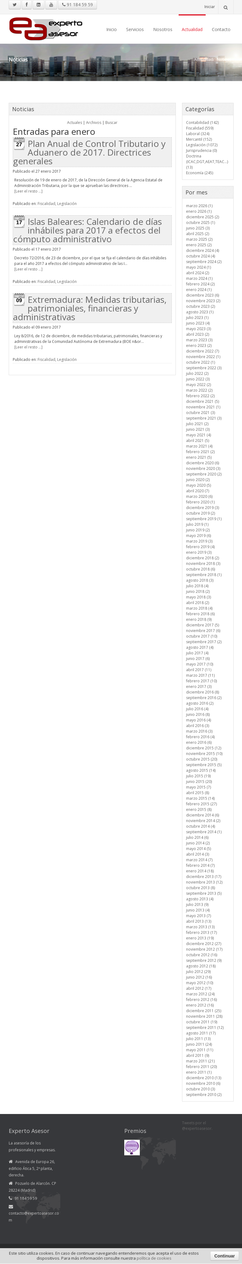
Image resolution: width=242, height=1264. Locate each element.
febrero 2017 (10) (201, 681)
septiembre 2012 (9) (203, 960)
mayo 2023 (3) (198, 328)
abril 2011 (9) (197, 1055)
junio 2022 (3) (198, 379)
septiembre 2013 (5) (203, 893)
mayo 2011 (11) (199, 1050)
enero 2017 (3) (199, 686)
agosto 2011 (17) (201, 1033)
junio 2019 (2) (198, 530)
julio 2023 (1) (197, 317)
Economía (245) (199, 172)
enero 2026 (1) (199, 211)
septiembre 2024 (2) (203, 261)
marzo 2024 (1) (199, 278)
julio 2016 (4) (197, 709)
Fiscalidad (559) (199, 128)
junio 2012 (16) (199, 977)
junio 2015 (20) (199, 781)
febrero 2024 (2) (200, 284)
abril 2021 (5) (197, 440)
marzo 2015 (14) (200, 798)
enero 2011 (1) (199, 1072)
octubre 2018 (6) (200, 569)
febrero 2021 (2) (200, 451)
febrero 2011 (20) (201, 1066)
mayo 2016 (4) (198, 720)
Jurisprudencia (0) (201, 150)
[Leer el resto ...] (28, 191)
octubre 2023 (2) (200, 306)
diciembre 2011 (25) (203, 1010)
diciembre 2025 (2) (202, 217)
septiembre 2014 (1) (203, 831)
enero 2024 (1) (199, 289)
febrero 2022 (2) (200, 395)
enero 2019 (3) (199, 552)
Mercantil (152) (199, 139)
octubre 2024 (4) (200, 256)
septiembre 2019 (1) (203, 518)
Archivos (93, 122)
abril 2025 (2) (197, 233)
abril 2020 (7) (197, 490)
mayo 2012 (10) (199, 982)
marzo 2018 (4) (199, 608)
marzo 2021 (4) (199, 446)
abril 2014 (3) (197, 854)
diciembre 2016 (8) (202, 692)
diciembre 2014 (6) (202, 815)
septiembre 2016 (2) (203, 697)
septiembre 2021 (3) (203, 418)
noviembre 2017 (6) (203, 630)
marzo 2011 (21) (200, 1061)
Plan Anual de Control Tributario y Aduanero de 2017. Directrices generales (89, 152)
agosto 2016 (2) (199, 703)
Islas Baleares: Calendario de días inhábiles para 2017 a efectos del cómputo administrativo (87, 230)
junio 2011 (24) (199, 1044)
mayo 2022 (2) (198, 384)
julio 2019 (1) (197, 524)
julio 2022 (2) (197, 373)
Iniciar (209, 6)
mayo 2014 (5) (198, 848)
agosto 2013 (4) (199, 899)
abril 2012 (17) (198, 988)
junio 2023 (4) (198, 323)
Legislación (67, 203)
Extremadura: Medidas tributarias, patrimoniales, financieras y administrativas (90, 308)
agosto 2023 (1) (199, 312)
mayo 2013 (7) (198, 915)
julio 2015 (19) (198, 776)
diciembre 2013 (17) (203, 876)
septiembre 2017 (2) (203, 641)
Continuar (224, 1255)
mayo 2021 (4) (198, 435)
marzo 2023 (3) (199, 340)
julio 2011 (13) (198, 1038)
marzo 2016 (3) (199, 731)
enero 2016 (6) (199, 742)
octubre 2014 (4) (200, 826)
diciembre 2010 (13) (203, 1077)
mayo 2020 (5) (198, 485)
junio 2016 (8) (198, 714)
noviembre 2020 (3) (203, 468)
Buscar (111, 122)
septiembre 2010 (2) (203, 1094)
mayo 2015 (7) (198, 787)
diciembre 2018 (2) (202, 558)
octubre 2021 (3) (200, 412)
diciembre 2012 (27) (203, 943)
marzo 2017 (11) (200, 675)
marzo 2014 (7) (199, 859)
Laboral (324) (197, 133)
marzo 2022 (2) (199, 390)
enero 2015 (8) (199, 809)
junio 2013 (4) (198, 910)
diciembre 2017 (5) (202, 625)
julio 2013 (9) (197, 904)
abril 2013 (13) (198, 921)
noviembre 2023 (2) (203, 300)
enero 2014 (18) (200, 871)
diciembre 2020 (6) (202, 463)
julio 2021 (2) (197, 423)
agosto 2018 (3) (199, 580)
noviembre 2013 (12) (204, 882)
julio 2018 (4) (197, 586)
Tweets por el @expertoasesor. (197, 1125)
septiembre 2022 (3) (203, 368)
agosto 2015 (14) (201, 770)
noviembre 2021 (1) (203, 407)
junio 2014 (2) (198, 843)
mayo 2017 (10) (199, 664)
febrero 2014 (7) (200, 865)
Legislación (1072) (201, 145)
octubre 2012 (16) (201, 954)
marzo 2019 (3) (199, 541)
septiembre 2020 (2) (203, 474)
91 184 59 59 (77, 4)
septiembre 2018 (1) (203, 574)
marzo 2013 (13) (200, 927)
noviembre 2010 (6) (203, 1083)
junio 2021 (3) (198, 429)
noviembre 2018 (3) (203, 563)
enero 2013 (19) (200, 938)
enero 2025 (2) (199, 245)
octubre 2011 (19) (201, 1022)
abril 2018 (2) (197, 602)
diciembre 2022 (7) (202, 351)
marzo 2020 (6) (199, 496)
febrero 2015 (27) (201, 804)
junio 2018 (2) (198, 591)
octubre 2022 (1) (200, 362)
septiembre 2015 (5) (203, 764)
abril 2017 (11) (198, 669)
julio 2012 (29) (198, 971)
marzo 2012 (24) (200, 994)
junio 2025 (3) (198, 228)
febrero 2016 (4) (200, 736)
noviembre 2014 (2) (203, 820)
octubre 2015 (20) (201, 759)
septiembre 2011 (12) (205, 1027)
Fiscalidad (46, 203)
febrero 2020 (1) (200, 502)
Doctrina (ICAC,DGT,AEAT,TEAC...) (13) (207, 161)
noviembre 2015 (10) (204, 753)
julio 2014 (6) (197, 837)
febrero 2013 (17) (201, 932)
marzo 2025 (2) (199, 239)
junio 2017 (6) (198, 658)
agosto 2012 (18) (201, 966)
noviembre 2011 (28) (204, 1016)
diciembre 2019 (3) (202, 507)
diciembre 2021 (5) (202, 401)
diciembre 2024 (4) (202, 250)
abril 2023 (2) (197, 334)
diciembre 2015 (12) (203, 748)
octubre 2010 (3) (200, 1089)
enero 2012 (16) (200, 1005)
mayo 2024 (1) (198, 267)
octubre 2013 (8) (200, 887)
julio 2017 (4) (197, 653)
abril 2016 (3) (197, 725)
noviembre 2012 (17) (204, 949)
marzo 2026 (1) (199, 205)
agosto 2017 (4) (199, 647)
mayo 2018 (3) (198, 597)
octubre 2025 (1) (200, 222)
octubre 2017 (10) (201, 636)
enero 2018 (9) (199, 619)
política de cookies (154, 1258)
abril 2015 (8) (197, 792)
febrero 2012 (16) (201, 999)
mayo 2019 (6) (198, 535)
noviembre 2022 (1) (203, 356)
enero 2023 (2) (199, 345)
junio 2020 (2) (198, 479)
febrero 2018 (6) (200, 613)
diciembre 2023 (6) (202, 295)
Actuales (74, 122)
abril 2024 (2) (197, 272)
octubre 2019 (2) (200, 513)
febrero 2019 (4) (200, 546)
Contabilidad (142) (202, 122)
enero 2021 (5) (199, 457)
